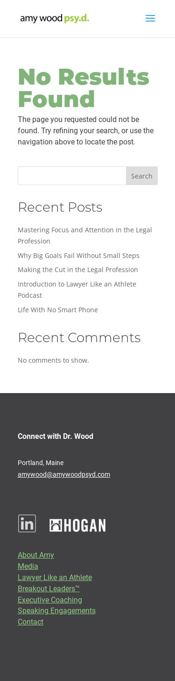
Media (28, 566)
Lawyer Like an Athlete (55, 577)
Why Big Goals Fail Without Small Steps (79, 255)
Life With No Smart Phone (58, 309)
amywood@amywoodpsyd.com (64, 474)
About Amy (36, 554)
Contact (30, 621)
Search (142, 176)
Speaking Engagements (57, 610)
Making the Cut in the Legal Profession (78, 269)
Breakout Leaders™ (49, 588)
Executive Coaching (50, 599)
